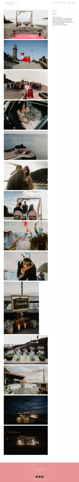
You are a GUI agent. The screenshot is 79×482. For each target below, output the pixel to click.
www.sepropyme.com (49, 479)
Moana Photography (62, 25)
